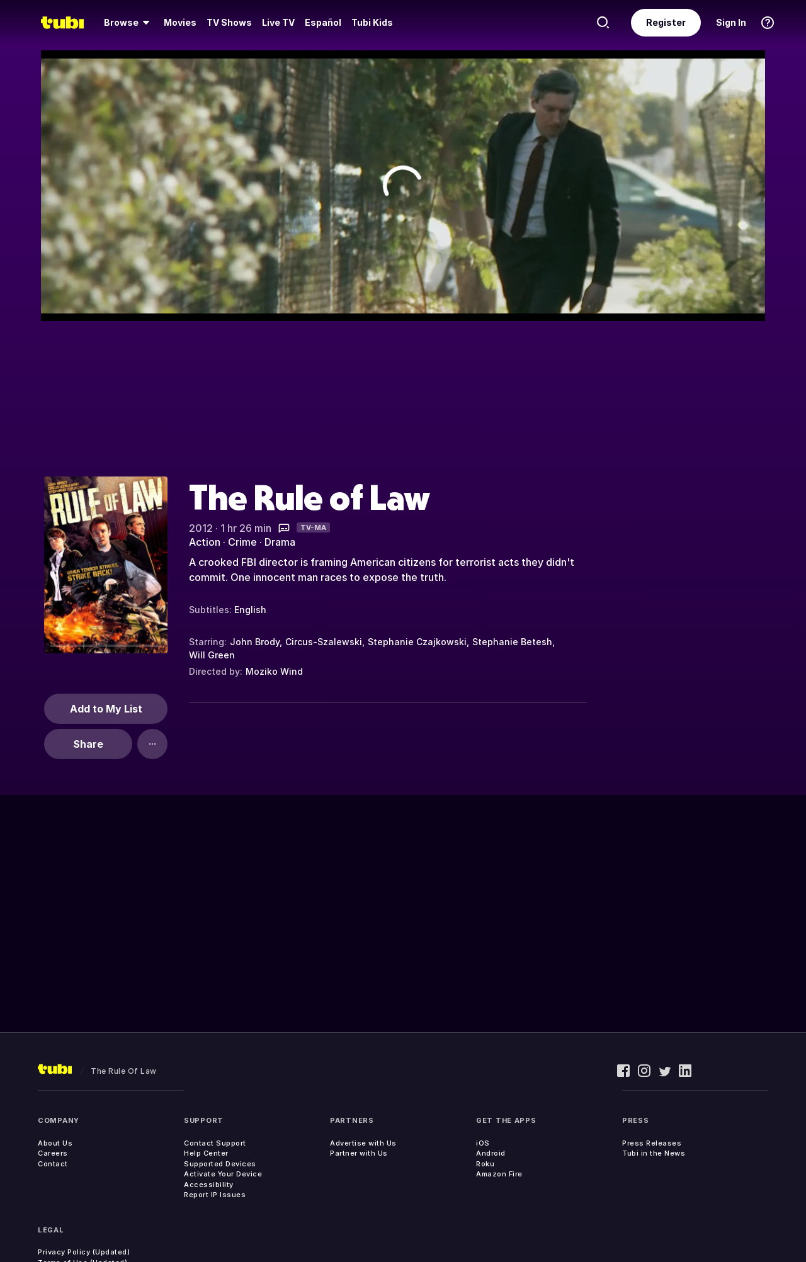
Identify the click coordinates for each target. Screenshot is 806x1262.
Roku (485, 1163)
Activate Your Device (223, 1173)
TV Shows (229, 22)
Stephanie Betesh (512, 641)
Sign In (731, 22)
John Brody (255, 641)
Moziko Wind (274, 671)
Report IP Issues (215, 1194)
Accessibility (209, 1184)
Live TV (278, 22)
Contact (53, 1163)
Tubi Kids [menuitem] (372, 22)
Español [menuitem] (323, 22)
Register (666, 22)
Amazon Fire (499, 1173)
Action (204, 542)
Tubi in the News (653, 1153)
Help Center (206, 1153)
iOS (483, 1143)
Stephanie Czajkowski (417, 641)
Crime (242, 542)
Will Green (212, 655)
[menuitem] (129, 22)
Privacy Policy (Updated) (84, 1252)
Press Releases (651, 1143)
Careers (53, 1153)
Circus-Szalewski (323, 641)
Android (491, 1153)
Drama (279, 542)
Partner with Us (359, 1153)
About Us (55, 1143)
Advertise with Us (363, 1143)
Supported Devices (220, 1163)
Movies (180, 22)
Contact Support (215, 1143)
